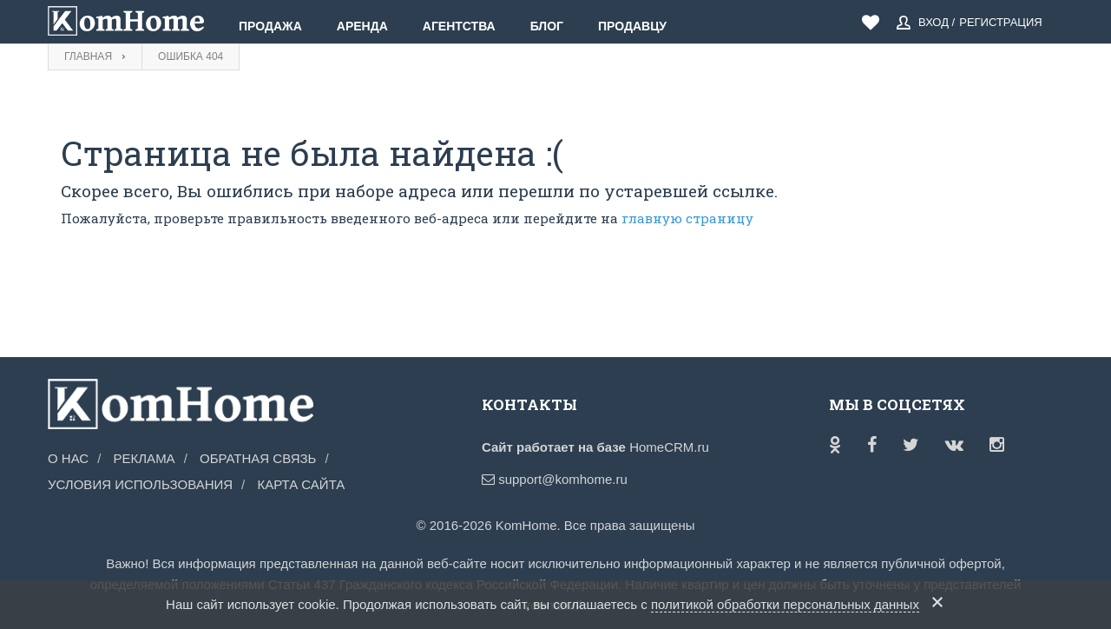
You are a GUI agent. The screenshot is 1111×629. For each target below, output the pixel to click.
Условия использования (140, 484)
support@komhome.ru (555, 479)
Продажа (270, 26)
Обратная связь (258, 458)
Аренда (362, 26)
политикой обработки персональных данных (785, 604)
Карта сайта (301, 484)
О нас (68, 458)
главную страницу (687, 218)
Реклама (144, 458)
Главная (88, 56)
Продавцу (632, 26)
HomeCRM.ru (669, 447)
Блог (546, 26)
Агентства (459, 26)
